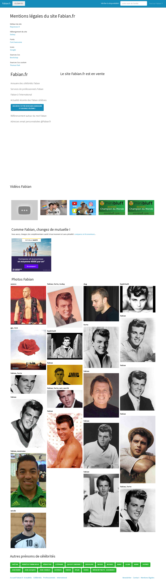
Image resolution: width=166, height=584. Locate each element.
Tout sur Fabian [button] (155, 3)
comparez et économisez (84, 234)
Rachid (100, 564)
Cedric (86, 570)
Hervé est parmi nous (30, 564)
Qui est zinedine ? (74, 564)
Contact (136, 577)
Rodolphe (89, 564)
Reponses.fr (15, 27)
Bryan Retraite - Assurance (104, 570)
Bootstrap (14, 57)
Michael (110, 564)
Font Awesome (16, 42)
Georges (58, 570)
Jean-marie (16, 570)
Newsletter (127, 577)
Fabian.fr (6, 3)
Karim (136, 564)
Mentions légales (147, 577)
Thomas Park (15, 65)
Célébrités (18, 3)
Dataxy (12, 34)
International (62, 577)
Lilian (127, 564)
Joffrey (145, 564)
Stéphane (59, 564)
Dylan (77, 570)
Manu (119, 564)
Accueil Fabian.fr (16, 577)
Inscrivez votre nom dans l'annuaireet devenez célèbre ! (27, 107)
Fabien (68, 570)
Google (13, 50)
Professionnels (49, 577)
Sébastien (47, 564)
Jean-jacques (30, 570)
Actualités (28, 577)
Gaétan (15, 564)
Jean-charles (45, 570)
